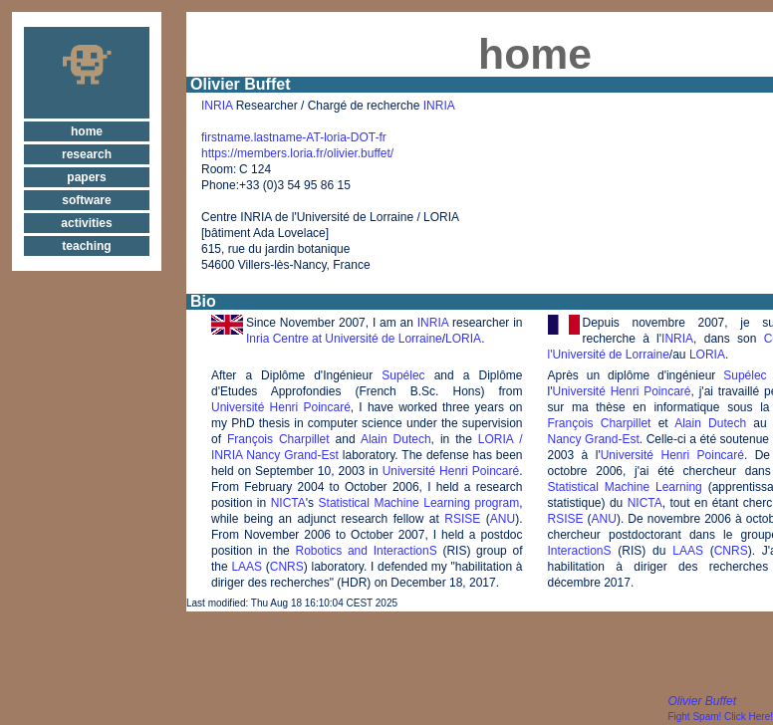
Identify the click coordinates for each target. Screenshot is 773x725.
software (86, 200)
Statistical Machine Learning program (419, 503)
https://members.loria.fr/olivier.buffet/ (297, 153)
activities (86, 223)
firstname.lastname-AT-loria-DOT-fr (293, 137)
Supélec (403, 375)
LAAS (246, 567)
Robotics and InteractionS (366, 551)
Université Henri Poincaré (281, 407)
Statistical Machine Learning (625, 487)
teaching (86, 246)
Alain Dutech (396, 439)
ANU (502, 519)
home (87, 131)
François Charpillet (278, 439)
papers (86, 177)
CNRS (287, 567)
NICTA (288, 503)
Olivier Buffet (701, 701)
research (87, 154)
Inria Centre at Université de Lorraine (344, 339)
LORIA (463, 339)
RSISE (462, 519)
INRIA (216, 106)
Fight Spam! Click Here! (720, 716)
